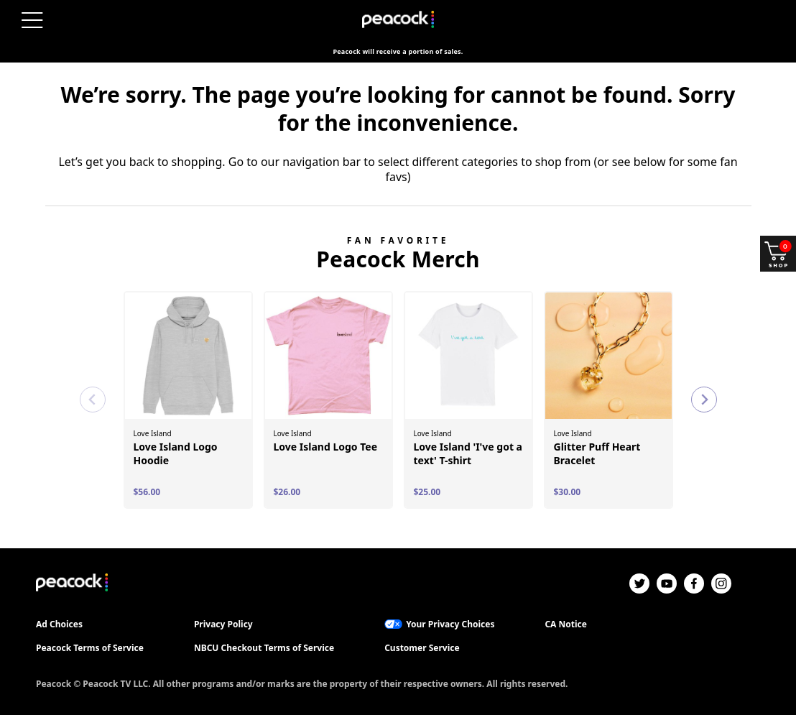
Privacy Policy (223, 624)
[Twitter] (639, 583)
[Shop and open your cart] (778, 254)
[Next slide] (704, 399)
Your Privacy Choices (450, 624)
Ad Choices (59, 624)
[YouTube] (667, 583)
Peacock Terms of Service (90, 647)
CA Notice (566, 624)
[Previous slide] (93, 399)
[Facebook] (694, 583)
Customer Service (422, 647)
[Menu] (32, 20)
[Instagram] (721, 583)
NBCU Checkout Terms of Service (264, 647)
